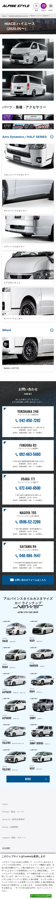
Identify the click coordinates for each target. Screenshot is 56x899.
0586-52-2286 (30, 521)
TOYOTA (14, 632)
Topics (5, 804)
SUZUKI (42, 709)
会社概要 (6, 848)
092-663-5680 (30, 454)
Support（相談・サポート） (14, 837)
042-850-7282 (29, 420)
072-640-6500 (29, 488)
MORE (28, 779)
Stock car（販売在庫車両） (14, 819)
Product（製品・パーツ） (13, 811)
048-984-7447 (29, 555)
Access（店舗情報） (11, 827)
